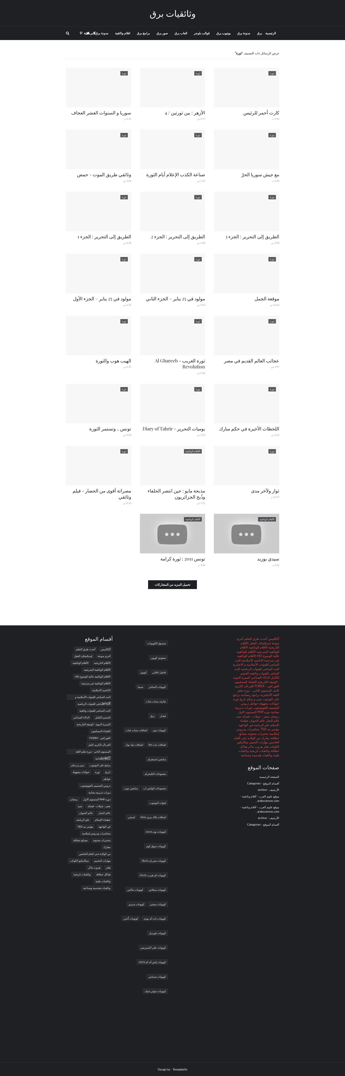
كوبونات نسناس (157, 976)
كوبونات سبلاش (157, 889)
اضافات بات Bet (157, 744)
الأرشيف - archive (268, 789)
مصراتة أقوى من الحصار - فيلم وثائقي (102, 493)
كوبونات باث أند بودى (155, 918)
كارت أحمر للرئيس (261, 112)
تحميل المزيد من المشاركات (172, 584)
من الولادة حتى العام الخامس (94, 854)
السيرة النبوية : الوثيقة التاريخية (93, 724)
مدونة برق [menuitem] (243, 33)
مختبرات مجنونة (258, 733)
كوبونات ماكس (135, 889)
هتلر (265, 746)
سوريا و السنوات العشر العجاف (101, 112)
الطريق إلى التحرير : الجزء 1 (104, 236)
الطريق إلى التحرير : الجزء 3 (252, 236)
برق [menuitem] (259, 33)
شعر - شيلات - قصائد (255, 716)
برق (152, 716)
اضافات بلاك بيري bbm (153, 817)
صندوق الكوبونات (156, 643)
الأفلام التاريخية (102, 663)
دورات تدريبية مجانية (99, 792)
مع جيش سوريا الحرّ (260, 174)
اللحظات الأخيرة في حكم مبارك (249, 428)
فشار (163, 716)
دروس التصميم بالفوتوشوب (95, 785)
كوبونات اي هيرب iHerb (153, 875)
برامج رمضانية (249, 695)
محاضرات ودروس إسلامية (96, 833)
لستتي (131, 817)
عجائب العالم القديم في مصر (251, 360)
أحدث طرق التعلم (255, 639)
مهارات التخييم (258, 742)
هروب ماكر (254, 746)
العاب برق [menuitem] (180, 33)
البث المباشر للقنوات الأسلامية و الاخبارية (92, 697)
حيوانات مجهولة (268, 703)
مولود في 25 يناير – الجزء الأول (102, 298)
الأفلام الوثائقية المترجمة (97, 669)
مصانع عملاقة (80, 840)
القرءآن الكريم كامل (99, 744)
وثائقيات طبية (102, 881)
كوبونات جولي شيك (155, 991)
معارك (265, 738)
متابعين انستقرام (157, 759)
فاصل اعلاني (159, 672)
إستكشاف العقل (260, 643)
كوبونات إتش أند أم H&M (152, 962)
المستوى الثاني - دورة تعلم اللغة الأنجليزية (93, 752)
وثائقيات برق (173, 13)
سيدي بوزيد (268, 558)
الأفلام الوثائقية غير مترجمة (95, 683)
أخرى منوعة (104, 656)
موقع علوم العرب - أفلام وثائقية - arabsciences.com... (259, 798)
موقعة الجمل (267, 298)
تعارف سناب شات (156, 701)
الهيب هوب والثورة (113, 360)
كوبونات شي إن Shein (154, 860)
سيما (140, 687)
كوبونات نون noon (156, 831)
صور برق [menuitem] (162, 33)
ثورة (236, 699)
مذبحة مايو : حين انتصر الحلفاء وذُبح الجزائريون (176, 493)
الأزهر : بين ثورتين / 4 (185, 112)
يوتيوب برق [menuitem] (223, 33)
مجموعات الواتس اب (154, 788)
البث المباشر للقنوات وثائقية (94, 710)
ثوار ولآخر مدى (265, 490)
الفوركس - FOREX (266, 686)
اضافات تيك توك (134, 744)
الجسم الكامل (102, 717)
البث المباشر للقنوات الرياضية (259, 669)
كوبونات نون (159, 730)
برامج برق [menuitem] (143, 33)
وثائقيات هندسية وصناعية (256, 755)
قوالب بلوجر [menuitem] (202, 33)
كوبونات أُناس (130, 918)
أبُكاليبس (273, 639)
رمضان (274, 716)
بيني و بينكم (254, 699)
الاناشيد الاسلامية (252, 660)
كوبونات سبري (136, 904)
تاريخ (242, 699)
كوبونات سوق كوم (156, 846)
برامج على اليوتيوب (100, 765)
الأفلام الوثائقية (258, 647)
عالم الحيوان (256, 720)
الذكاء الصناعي (260, 677)
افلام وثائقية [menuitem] (122, 33)
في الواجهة (246, 725)
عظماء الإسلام (102, 819)
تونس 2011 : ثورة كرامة (182, 558)
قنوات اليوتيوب (158, 802)
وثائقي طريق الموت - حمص (104, 174)
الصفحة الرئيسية (269, 777)
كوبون (143, 672)
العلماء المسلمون (246, 682)
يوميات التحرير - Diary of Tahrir (174, 428)
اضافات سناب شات (136, 730)
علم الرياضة (261, 725)
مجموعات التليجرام (155, 773)
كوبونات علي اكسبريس (153, 947)
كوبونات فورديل (157, 933)
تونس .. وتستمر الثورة (110, 428)
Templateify (180, 1069)
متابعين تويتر (131, 788)
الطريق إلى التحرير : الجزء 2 (178, 236)
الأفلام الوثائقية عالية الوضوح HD (92, 676)
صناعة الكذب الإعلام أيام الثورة (175, 174)
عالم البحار (272, 720)
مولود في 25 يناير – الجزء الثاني (175, 298)
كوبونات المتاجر (157, 687)
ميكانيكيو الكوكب (79, 860)
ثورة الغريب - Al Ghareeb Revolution (180, 363)
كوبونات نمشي (158, 904)
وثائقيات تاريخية (259, 751)
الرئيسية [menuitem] (270, 33)
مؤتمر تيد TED (269, 729)
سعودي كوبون (158, 657)
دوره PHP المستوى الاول (254, 712)
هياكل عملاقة (103, 874)
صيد (238, 716)
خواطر (253, 703)
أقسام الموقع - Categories (263, 783)
